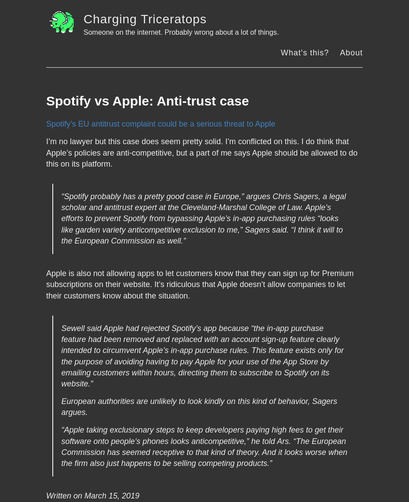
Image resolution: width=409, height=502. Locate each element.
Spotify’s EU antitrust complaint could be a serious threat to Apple (160, 124)
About (351, 52)
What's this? (305, 52)
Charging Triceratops (145, 19)
